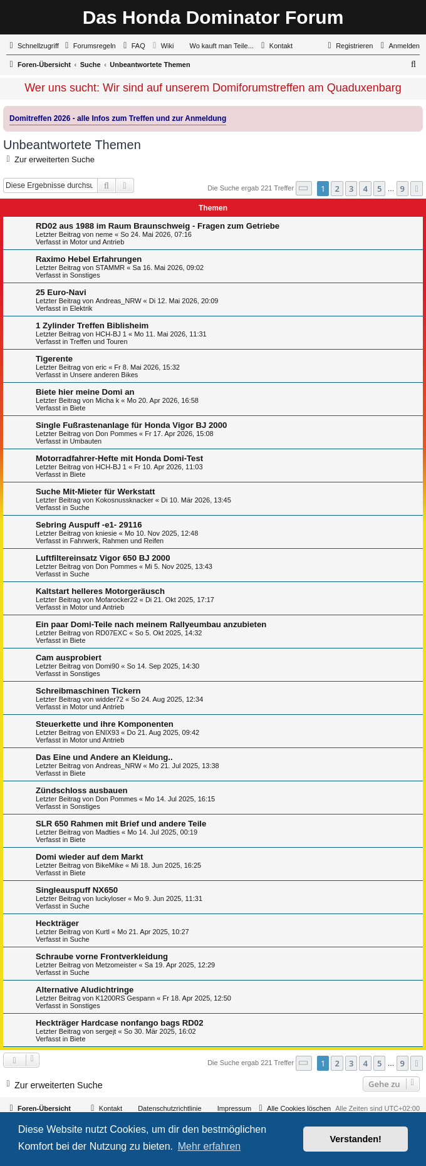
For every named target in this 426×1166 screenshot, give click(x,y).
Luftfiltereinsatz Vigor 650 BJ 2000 (103, 558)
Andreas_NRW (118, 301)
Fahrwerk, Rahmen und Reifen (117, 540)
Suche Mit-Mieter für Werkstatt (95, 491)
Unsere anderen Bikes (104, 374)
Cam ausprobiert (68, 657)
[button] (304, 188)
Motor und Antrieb (97, 242)
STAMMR (110, 267)
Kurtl (102, 931)
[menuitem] (89, 45)
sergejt (105, 1031)
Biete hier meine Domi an (85, 392)
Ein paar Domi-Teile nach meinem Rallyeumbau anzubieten (151, 624)
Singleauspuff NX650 (77, 890)
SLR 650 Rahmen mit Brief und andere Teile (121, 823)
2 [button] (337, 188)
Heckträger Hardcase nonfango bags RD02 (120, 1023)
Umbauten (85, 441)
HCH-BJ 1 (111, 334)
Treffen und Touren (98, 341)
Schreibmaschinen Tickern (88, 690)
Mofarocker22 (116, 599)
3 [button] (351, 188)
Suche (79, 507)
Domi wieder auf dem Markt (89, 856)
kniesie (106, 533)
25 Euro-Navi (61, 292)
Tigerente (54, 358)
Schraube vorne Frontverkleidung (102, 956)
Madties (107, 832)
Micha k (107, 400)
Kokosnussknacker (124, 500)
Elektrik (81, 308)
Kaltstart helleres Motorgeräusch (100, 591)
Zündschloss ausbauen (82, 790)
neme (104, 234)
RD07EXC (111, 633)
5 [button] (379, 188)
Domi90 (107, 666)
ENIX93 (107, 732)
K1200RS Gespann (125, 998)
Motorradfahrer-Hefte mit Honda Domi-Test (119, 458)
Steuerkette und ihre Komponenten (105, 724)
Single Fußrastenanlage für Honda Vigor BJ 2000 (131, 425)
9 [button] (402, 188)
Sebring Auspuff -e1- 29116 (89, 524)
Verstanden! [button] (356, 1139)
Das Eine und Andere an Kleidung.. (104, 757)
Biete (77, 408)
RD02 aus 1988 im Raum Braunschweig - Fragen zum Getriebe (157, 226)
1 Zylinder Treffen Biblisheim (92, 325)
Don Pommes (116, 433)
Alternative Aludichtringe (84, 989)
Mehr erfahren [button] (209, 1146)
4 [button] (365, 188)
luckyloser (110, 898)
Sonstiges (85, 275)
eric (100, 367)
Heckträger (57, 923)
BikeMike (109, 865)
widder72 (109, 699)
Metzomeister (116, 965)
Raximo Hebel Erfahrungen (89, 259)
